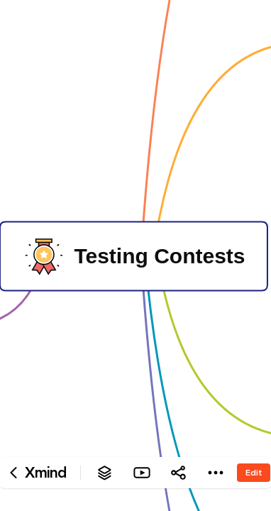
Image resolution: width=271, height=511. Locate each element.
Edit (253, 472)
